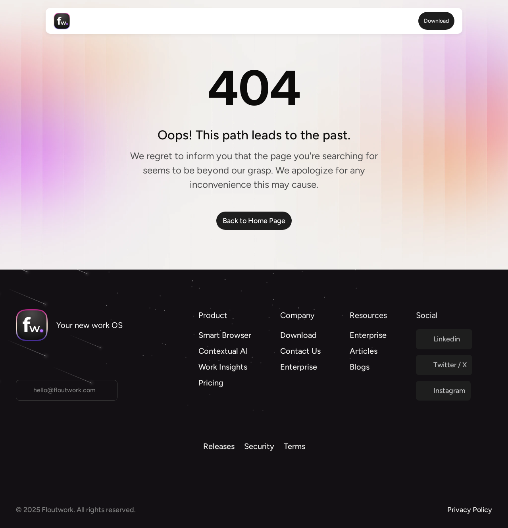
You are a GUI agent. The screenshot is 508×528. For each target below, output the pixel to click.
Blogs (359, 367)
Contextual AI (223, 351)
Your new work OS (89, 325)
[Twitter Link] (444, 339)
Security (259, 446)
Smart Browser (224, 335)
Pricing (210, 382)
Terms (294, 446)
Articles (363, 351)
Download (298, 335)
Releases (219, 446)
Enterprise (298, 367)
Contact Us (300, 351)
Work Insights (222, 367)
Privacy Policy (469, 509)
